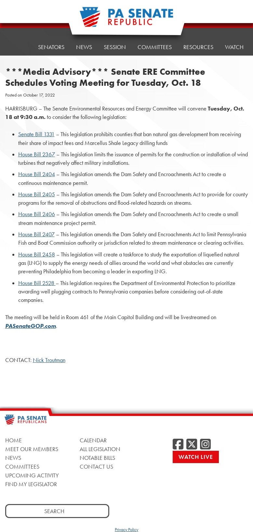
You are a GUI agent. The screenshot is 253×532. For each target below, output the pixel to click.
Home (18, 25)
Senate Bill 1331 (36, 134)
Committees (22, 466)
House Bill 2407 (36, 234)
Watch (234, 15)
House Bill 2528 (37, 283)
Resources (198, 16)
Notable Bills (97, 457)
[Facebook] (178, 444)
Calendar (93, 440)
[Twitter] (191, 444)
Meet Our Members (31, 449)
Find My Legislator (31, 484)
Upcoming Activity (32, 475)
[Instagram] (205, 444)
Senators (51, 23)
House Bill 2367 (36, 154)
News (13, 457)
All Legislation (100, 449)
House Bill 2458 (36, 254)
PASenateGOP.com (30, 326)
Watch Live (196, 457)
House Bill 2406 (36, 214)
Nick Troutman (49, 360)
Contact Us (96, 466)
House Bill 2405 (36, 194)
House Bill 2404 (36, 174)
